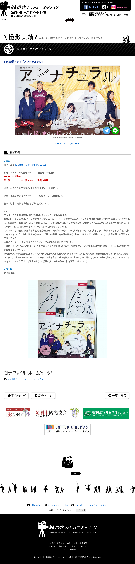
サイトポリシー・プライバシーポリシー (91, 505)
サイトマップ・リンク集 (58, 505)
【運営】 (83, 14)
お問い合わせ (36, 505)
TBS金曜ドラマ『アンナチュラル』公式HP (26, 379)
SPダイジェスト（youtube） (67, 144)
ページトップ (67, 462)
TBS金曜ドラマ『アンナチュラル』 (32, 165)
